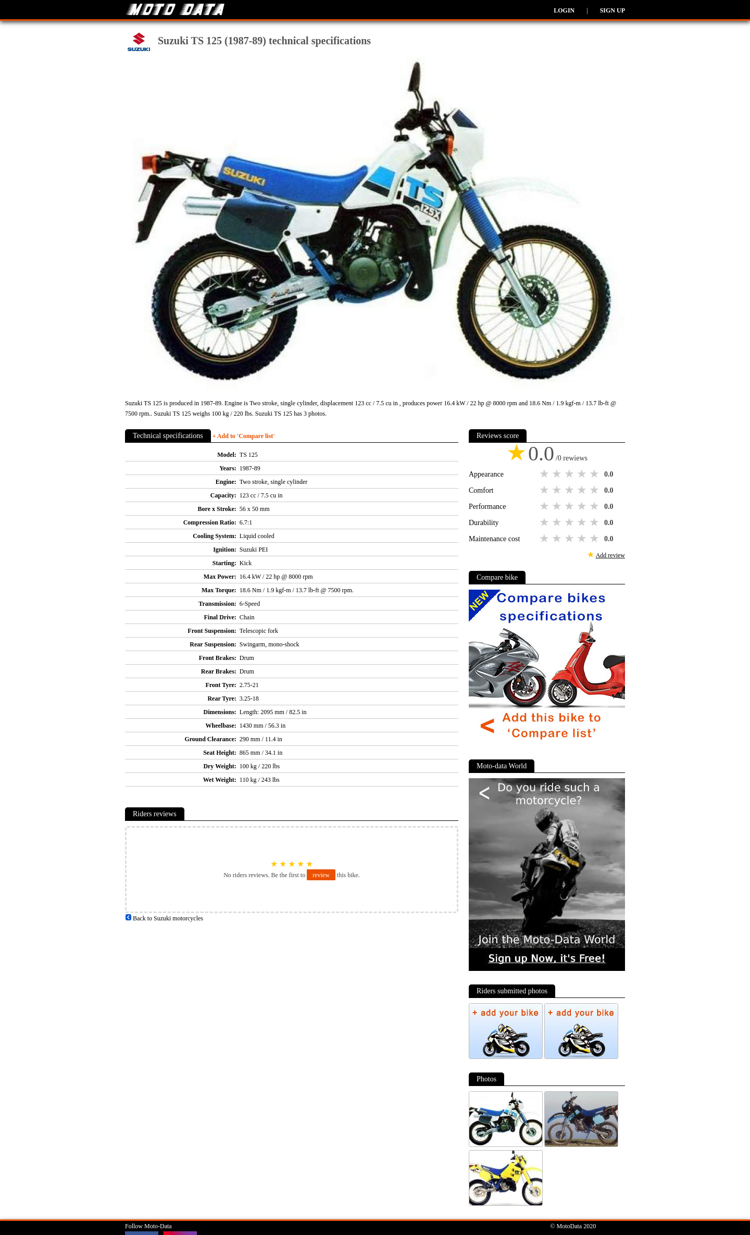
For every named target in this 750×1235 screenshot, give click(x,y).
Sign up (612, 10)
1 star (545, 474)
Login (564, 10)
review (321, 875)
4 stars (583, 474)
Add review (610, 555)
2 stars (558, 474)
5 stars (595, 474)
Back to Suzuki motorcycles (164, 918)
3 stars (570, 474)
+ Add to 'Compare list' (244, 436)
